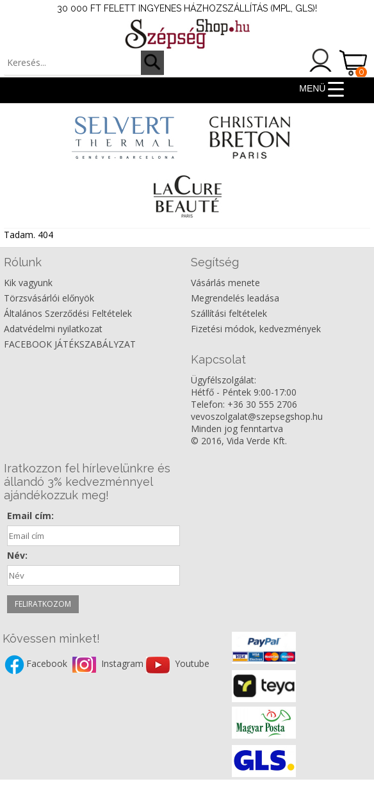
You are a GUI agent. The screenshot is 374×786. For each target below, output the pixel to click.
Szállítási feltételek (229, 313)
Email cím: (30, 515)
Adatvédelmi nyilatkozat (53, 329)
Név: (17, 555)
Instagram (123, 663)
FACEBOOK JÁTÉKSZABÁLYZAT (70, 344)
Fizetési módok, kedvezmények (256, 329)
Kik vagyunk (28, 283)
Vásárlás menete (225, 283)
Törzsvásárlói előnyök (49, 298)
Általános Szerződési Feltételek (68, 313)
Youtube (192, 663)
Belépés (321, 60)
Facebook (48, 663)
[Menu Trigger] (321, 88)
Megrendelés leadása (235, 298)
